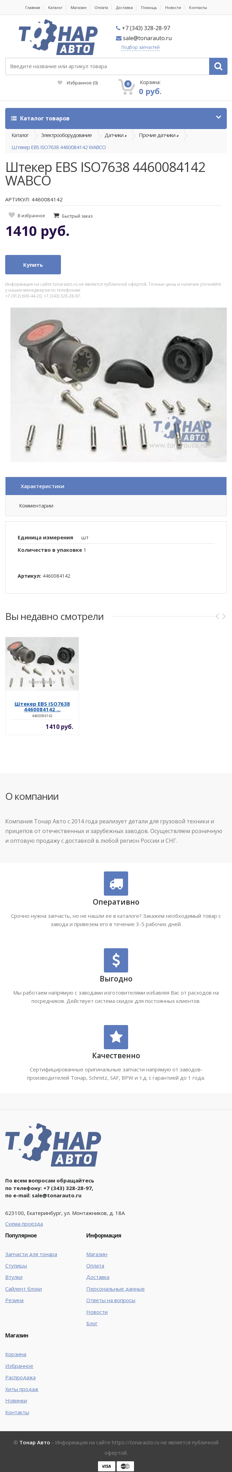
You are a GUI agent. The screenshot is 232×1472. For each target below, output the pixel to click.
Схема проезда (24, 1223)
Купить (33, 264)
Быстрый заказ (77, 216)
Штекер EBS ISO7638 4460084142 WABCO (58, 147)
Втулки (14, 1276)
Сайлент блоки (23, 1288)
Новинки (16, 1400)
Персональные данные (115, 1288)
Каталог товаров (40, 118)
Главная (32, 7)
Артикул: (29, 576)
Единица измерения (45, 537)
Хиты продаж (21, 1389)
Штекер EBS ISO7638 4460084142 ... (42, 706)
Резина (14, 1300)
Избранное (77, 83)
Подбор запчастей (141, 47)
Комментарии (36, 505)
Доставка (124, 7)
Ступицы (16, 1265)
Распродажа (20, 1377)
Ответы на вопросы (110, 1300)
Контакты (198, 7)
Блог (92, 1323)
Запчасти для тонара (31, 1254)
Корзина (15, 1354)
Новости (173, 7)
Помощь (149, 7)
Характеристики (42, 486)
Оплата (101, 7)
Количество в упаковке (50, 549)
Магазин (79, 7)
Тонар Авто (34, 1442)
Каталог (55, 7)
